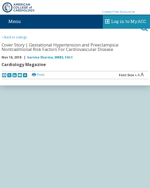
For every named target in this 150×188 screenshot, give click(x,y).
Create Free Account (116, 12)
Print (40, 74)
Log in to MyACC (124, 21)
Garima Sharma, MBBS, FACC (50, 57)
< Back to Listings (14, 37)
